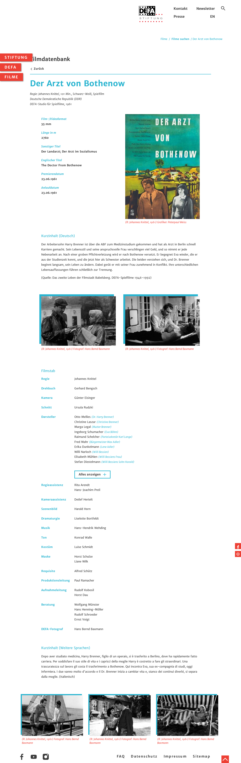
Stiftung (16, 57)
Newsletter (205, 8)
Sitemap (201, 756)
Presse (179, 16)
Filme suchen (180, 39)
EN (212, 16)
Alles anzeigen (90, 474)
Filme (11, 77)
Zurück (37, 68)
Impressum (175, 756)
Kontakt (181, 8)
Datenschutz (144, 756)
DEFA (11, 67)
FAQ (121, 756)
